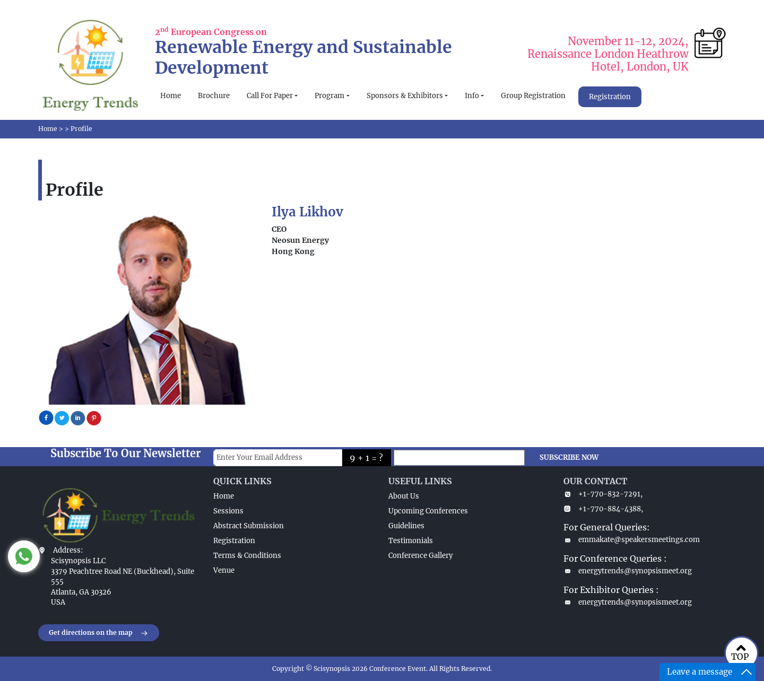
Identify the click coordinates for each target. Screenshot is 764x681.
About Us (403, 496)
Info (472, 95)
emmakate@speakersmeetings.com (631, 539)
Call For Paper (270, 95)
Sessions (228, 511)
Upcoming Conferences (428, 511)
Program (329, 95)
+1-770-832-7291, (603, 494)
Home (170, 95)
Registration (610, 96)
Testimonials (410, 540)
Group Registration (533, 95)
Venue (224, 570)
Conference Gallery (420, 555)
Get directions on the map (99, 633)
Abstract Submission (248, 525)
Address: (68, 550)
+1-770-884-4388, (603, 508)
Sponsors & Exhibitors (405, 95)
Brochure (214, 95)
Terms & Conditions (247, 555)
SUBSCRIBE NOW (569, 457)
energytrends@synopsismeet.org (627, 570)
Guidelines (406, 525)
